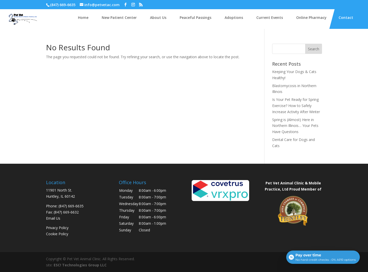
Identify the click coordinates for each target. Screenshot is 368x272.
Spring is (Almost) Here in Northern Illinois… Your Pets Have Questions (295, 125)
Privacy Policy (57, 227)
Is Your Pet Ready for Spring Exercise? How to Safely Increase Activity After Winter (296, 105)
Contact (346, 17)
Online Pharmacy (311, 17)
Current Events (269, 17)
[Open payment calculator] (323, 257)
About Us (158, 17)
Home (83, 17)
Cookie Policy (57, 233)
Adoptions (234, 17)
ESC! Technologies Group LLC (80, 265)
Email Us (53, 218)
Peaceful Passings (195, 17)
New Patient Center (119, 17)
